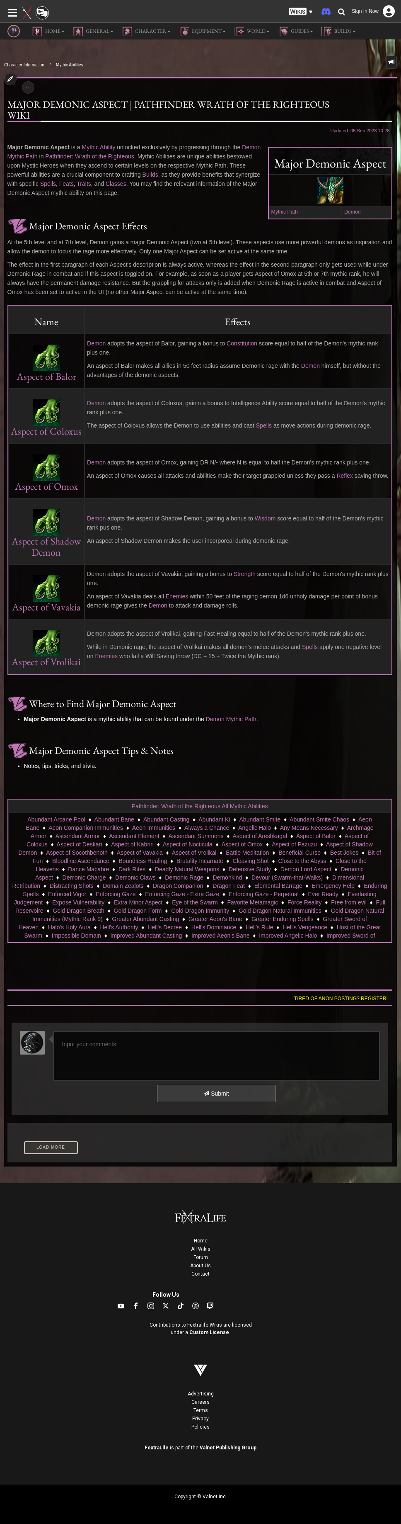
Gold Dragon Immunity (200, 910)
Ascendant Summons (196, 836)
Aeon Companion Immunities (85, 827)
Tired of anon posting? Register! (341, 998)
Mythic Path (284, 212)
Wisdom (265, 518)
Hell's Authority (119, 927)
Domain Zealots (123, 885)
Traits (84, 183)
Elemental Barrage (278, 885)
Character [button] (146, 31)
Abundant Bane (114, 819)
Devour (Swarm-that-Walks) (287, 877)
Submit (216, 1093)
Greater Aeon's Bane (215, 919)
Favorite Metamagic (252, 902)
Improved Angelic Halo (288, 935)
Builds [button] (338, 31)
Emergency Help (333, 885)
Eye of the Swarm (195, 902)
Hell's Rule (259, 927)
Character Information (24, 65)
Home (201, 1241)
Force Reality (304, 902)
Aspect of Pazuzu (294, 844)
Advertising (201, 1394)
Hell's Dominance (214, 927)
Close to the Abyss (302, 861)
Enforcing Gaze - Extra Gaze (182, 894)
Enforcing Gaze (116, 894)
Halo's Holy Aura (69, 927)
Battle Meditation (247, 852)
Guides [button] (295, 31)
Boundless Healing (143, 861)
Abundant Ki (214, 819)
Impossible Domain (76, 935)
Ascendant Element (134, 836)
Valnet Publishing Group (228, 1448)
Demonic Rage (184, 877)
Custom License (209, 1332)
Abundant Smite (260, 819)
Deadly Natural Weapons (187, 869)
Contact (200, 1274)
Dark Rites (131, 869)
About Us (200, 1266)
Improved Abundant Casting (146, 935)
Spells (48, 183)
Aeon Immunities (153, 827)
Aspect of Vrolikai (194, 852)
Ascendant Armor (78, 836)
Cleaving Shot (251, 861)
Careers (200, 1402)
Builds (150, 174)
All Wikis (200, 1249)
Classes (116, 183)
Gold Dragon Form (138, 910)
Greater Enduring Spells (282, 919)
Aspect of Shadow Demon (46, 537)
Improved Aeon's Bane (220, 935)
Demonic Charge (84, 877)
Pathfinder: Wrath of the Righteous (89, 156)
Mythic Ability (98, 147)
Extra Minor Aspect (138, 902)
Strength (245, 574)
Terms (200, 1410)
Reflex (344, 475)
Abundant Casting (166, 819)
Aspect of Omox (242, 844)
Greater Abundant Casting (145, 919)
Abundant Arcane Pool (56, 819)
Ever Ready (323, 894)
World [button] (252, 31)
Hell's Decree (164, 927)
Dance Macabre (88, 869)
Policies (200, 1427)
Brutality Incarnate (199, 861)
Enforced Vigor (67, 894)
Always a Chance (206, 827)
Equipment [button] (202, 31)
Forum (200, 1257)
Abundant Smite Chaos (319, 819)
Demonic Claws (135, 877)
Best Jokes (344, 852)
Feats (66, 183)
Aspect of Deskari (79, 844)
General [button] (93, 31)
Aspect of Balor (316, 836)
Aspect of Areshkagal (260, 836)
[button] (301, 12)
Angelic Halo (254, 827)
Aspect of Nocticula (188, 844)
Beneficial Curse (299, 852)
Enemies (177, 596)
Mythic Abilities (69, 65)
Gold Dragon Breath (78, 910)
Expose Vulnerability (78, 902)
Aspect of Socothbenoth (77, 852)
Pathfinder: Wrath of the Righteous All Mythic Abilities (200, 806)
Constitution (242, 343)
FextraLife (157, 1448)
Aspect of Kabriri (132, 844)
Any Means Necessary (309, 827)
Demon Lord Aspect (305, 869)
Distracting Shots (72, 885)
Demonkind (227, 877)
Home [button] (48, 31)
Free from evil (349, 902)
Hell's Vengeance (305, 927)
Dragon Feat (229, 885)
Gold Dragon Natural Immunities (280, 910)
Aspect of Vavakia (140, 852)
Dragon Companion (178, 885)
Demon (352, 212)
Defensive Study (250, 869)
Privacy (200, 1419)
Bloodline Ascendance (80, 861)
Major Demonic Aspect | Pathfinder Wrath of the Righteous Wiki (168, 110)
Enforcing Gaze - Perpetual (264, 894)
